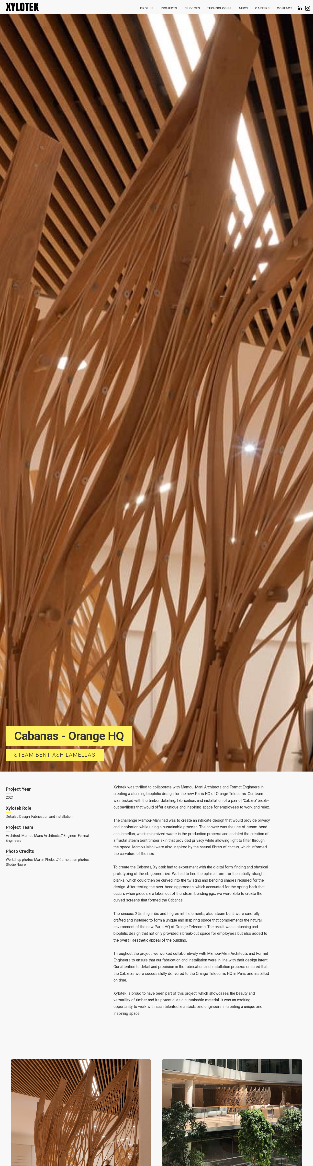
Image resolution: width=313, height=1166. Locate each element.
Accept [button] (262, 1152)
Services (192, 8)
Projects (169, 8)
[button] (219, 8)
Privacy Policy (44, 1158)
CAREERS (262, 8)
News (243, 8)
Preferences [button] (192, 1152)
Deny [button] (224, 1152)
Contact (284, 8)
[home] (22, 7)
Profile (146, 8)
